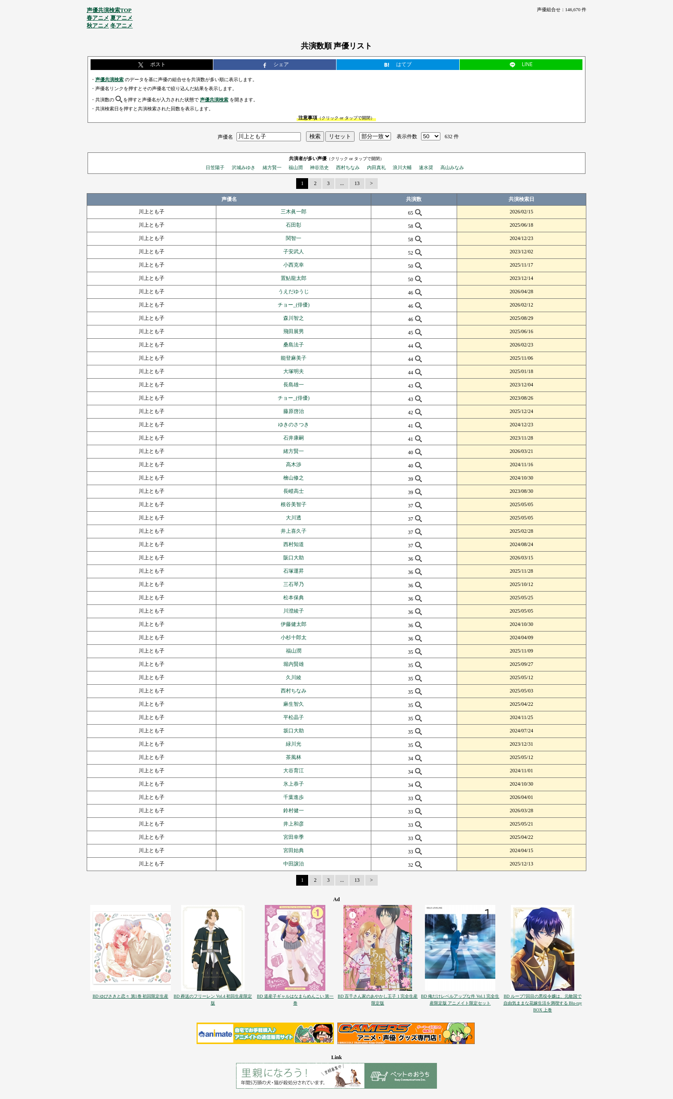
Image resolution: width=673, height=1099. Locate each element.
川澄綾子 (293, 611)
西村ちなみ (348, 167)
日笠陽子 (215, 167)
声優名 (225, 137)
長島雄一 (293, 385)
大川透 (293, 518)
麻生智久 (293, 704)
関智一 (293, 238)
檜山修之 (293, 478)
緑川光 (293, 744)
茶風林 (293, 757)
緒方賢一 (272, 167)
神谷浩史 (319, 167)
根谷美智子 (293, 504)
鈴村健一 (293, 811)
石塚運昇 (293, 571)
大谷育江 (293, 771)
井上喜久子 (293, 531)
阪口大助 (293, 558)
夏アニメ (121, 18)
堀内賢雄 (293, 664)
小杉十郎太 (293, 638)
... (342, 183)
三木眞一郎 (293, 212)
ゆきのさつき (293, 425)
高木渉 (293, 464)
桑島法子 (293, 345)
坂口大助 (293, 731)
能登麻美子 (293, 358)
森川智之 (293, 318)
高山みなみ (452, 167)
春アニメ (98, 18)
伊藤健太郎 (293, 624)
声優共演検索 (109, 79)
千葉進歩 (293, 797)
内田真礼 (376, 167)
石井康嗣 (293, 438)
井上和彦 (293, 824)
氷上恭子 (293, 784)
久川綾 (293, 677)
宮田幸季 (293, 837)
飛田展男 (293, 331)
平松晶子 (293, 717)
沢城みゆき (243, 167)
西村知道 (293, 544)
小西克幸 (293, 265)
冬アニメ (121, 25)
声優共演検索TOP (109, 10)
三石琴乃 (293, 584)
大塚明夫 (293, 371)
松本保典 (293, 598)
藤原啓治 (293, 411)
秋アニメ (98, 25)
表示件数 (407, 137)
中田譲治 (293, 864)
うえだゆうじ (293, 291)
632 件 (452, 137)
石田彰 (293, 225)
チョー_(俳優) (293, 305)
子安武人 (293, 252)
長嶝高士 (293, 491)
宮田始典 (293, 850)
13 (357, 183)
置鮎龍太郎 (293, 278)
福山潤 (295, 167)
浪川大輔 (402, 167)
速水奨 (426, 167)
